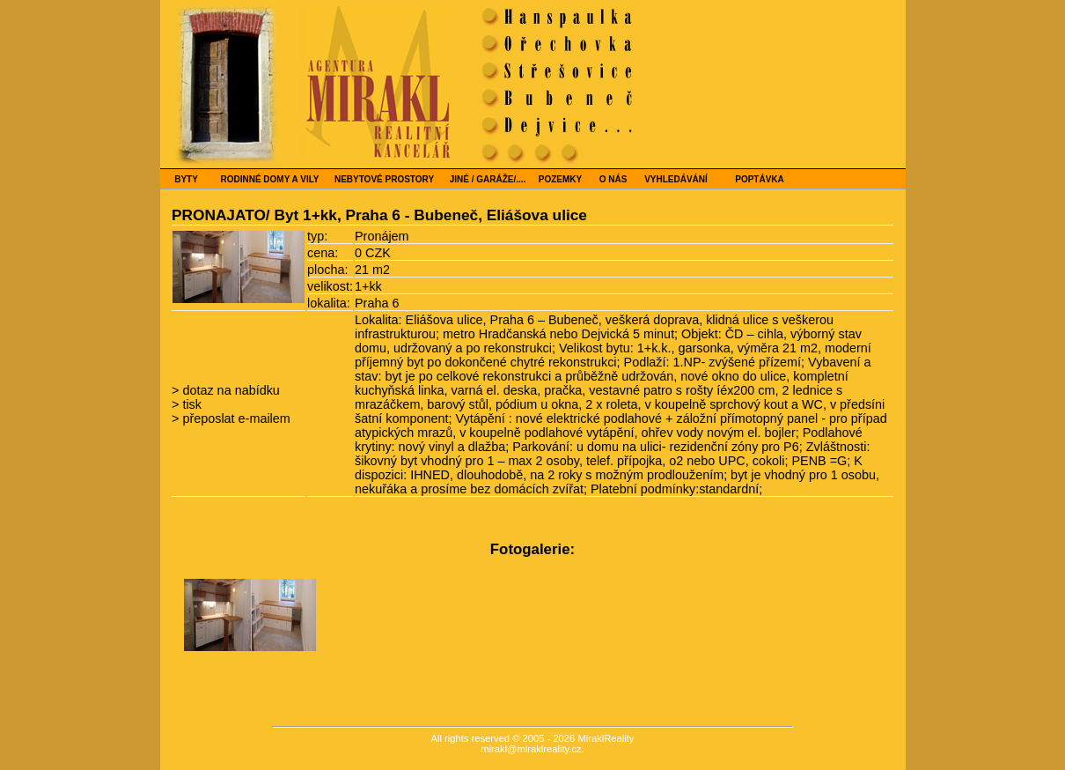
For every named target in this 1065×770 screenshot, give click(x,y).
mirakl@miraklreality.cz (531, 749)
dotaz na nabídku (229, 390)
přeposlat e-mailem (234, 418)
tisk (190, 404)
